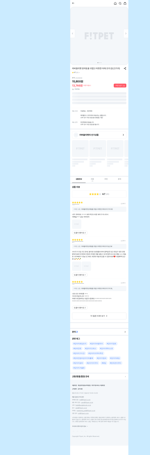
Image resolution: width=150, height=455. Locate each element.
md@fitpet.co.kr (84, 400)
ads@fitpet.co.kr (81, 408)
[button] (73, 3)
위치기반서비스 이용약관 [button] (98, 385)
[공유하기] (125, 68)
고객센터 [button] (74, 389)
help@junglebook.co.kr (83, 405)
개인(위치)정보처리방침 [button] (84, 385)
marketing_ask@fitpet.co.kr (86, 410)
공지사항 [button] (80, 389)
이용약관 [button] (74, 385)
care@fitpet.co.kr (87, 402)
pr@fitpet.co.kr (83, 413)
